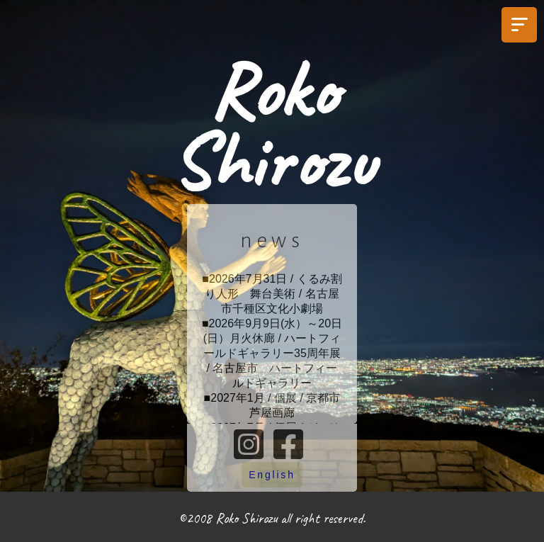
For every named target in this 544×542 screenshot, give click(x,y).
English (272, 474)
